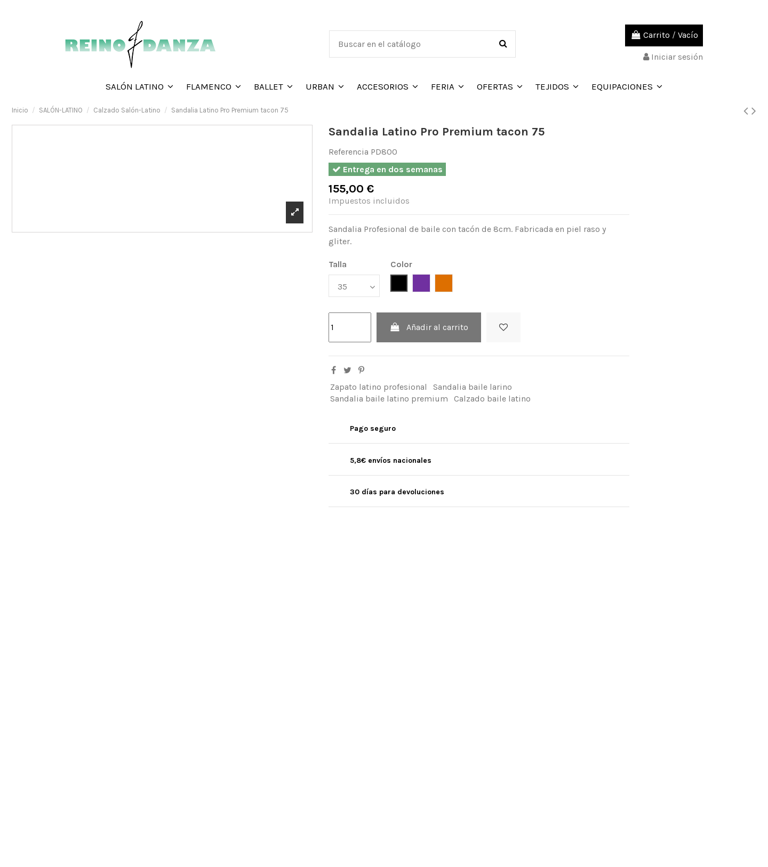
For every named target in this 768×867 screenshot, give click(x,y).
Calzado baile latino (492, 399)
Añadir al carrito (429, 327)
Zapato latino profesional (378, 387)
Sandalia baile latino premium (389, 399)
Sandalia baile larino (472, 387)
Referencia (349, 152)
